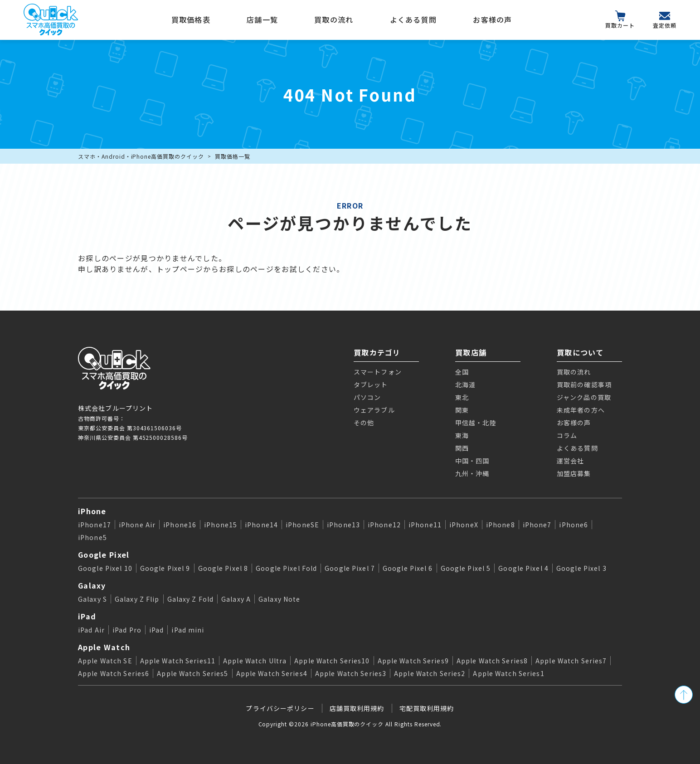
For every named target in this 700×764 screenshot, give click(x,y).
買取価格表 (190, 19)
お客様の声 (492, 19)
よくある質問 (413, 19)
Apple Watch (104, 647)
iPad (87, 616)
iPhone (92, 511)
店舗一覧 (262, 19)
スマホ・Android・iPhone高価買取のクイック (141, 156)
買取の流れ (333, 19)
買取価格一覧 (232, 156)
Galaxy (92, 585)
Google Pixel (103, 554)
